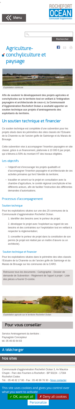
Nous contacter (58, 380)
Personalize (38, 402)
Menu (17, 18)
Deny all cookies (53, 396)
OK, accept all (21, 396)
